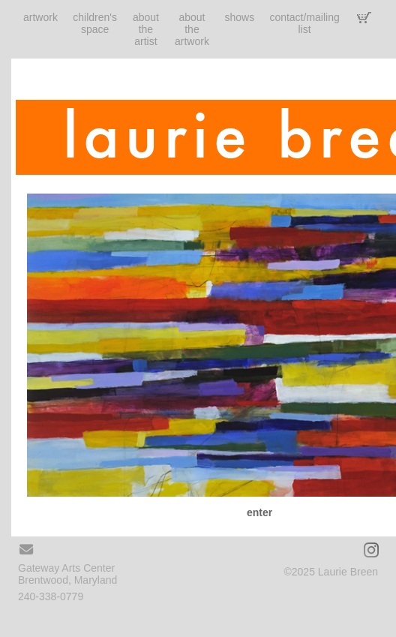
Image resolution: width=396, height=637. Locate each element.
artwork (40, 17)
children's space (95, 23)
